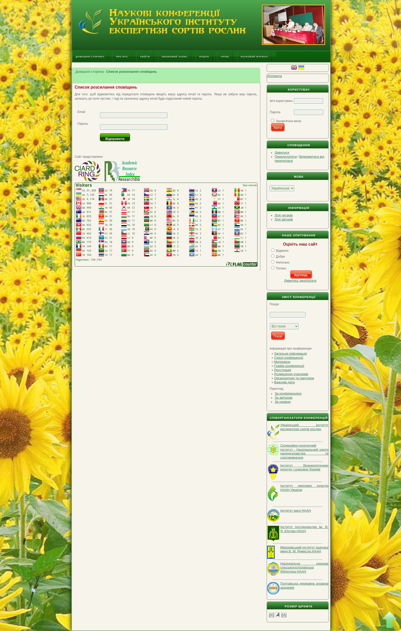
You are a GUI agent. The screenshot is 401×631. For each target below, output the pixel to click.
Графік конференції (289, 366)
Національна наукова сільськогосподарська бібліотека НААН (304, 567)
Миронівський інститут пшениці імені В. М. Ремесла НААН (304, 549)
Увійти (145, 56)
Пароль (275, 112)
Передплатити (286, 157)
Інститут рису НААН (295, 510)
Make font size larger (283, 614)
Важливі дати (284, 382)
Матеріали (282, 362)
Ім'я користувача (281, 101)
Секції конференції (288, 358)
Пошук (204, 56)
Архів (225, 56)
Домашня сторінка (90, 56)
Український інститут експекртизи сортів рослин (304, 427)
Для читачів (284, 215)
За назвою (283, 402)
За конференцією (288, 393)
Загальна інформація (290, 353)
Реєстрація (282, 370)
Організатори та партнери (294, 378)
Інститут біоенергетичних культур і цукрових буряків (304, 467)
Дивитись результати (300, 280)
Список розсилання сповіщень (131, 71)
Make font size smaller (271, 614)
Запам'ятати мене (288, 121)
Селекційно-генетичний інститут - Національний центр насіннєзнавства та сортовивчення (304, 451)
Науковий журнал (254, 56)
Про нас (122, 56)
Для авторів (284, 219)
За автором (283, 397)
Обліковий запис (174, 56)
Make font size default (277, 614)
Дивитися (282, 152)
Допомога (274, 76)
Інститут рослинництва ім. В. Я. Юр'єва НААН (304, 529)
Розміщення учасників (291, 374)
